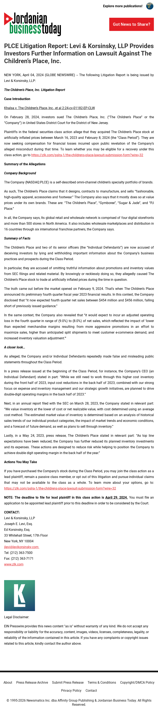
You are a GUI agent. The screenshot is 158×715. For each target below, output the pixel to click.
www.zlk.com (13, 564)
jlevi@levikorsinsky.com (21, 547)
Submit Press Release (68, 682)
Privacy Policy (71, 691)
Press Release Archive (32, 682)
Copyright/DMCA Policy (137, 682)
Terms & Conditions (102, 682)
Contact (91, 691)
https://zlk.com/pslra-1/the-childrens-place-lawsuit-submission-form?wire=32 (87, 155)
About (7, 682)
